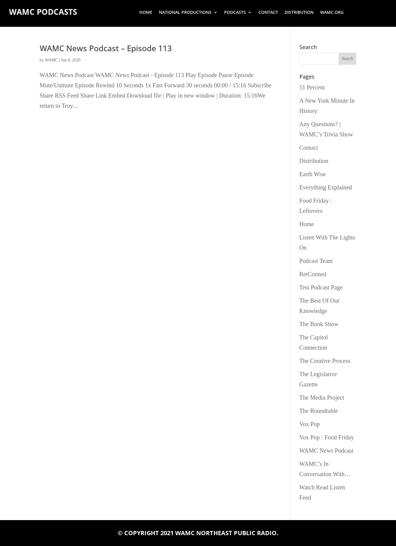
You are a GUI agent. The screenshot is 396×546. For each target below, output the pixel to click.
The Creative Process (325, 360)
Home (145, 12)
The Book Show (319, 324)
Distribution (299, 12)
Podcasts (235, 12)
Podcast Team (316, 260)
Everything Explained (325, 187)
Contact (268, 12)
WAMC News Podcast (326, 450)
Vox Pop (309, 424)
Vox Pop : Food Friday (326, 437)
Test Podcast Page (321, 287)
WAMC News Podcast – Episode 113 (106, 48)
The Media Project (321, 397)
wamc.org (332, 12)
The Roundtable (318, 410)
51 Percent (312, 87)
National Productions (185, 12)
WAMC (51, 60)
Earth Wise (312, 174)
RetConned (312, 274)
